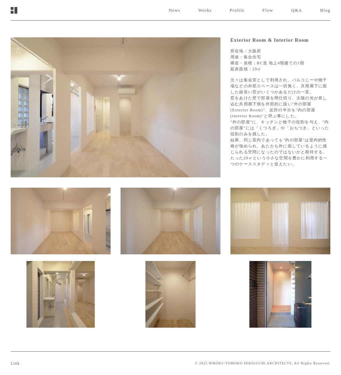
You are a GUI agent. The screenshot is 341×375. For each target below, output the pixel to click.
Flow (267, 10)
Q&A (296, 10)
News (174, 10)
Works (205, 10)
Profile (237, 10)
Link (15, 363)
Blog (325, 10)
